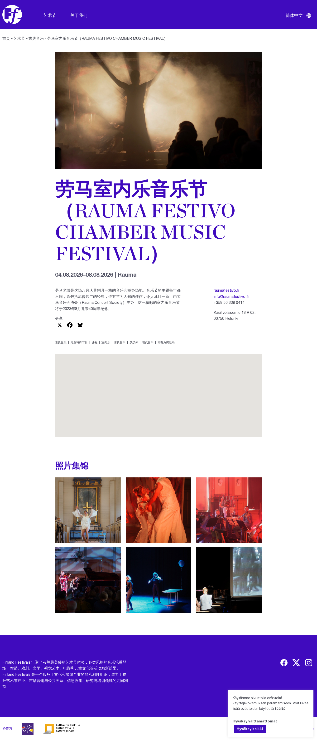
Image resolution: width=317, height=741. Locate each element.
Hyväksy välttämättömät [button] (255, 721)
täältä (280, 708)
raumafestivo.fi (226, 290)
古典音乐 (36, 38)
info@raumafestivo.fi (231, 296)
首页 (6, 38)
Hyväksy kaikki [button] (250, 728)
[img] (284, 662)
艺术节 (49, 15)
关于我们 (78, 15)
